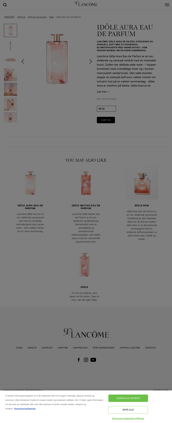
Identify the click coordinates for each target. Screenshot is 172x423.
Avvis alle (128, 411)
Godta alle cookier (128, 399)
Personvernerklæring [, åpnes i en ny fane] (25, 410)
